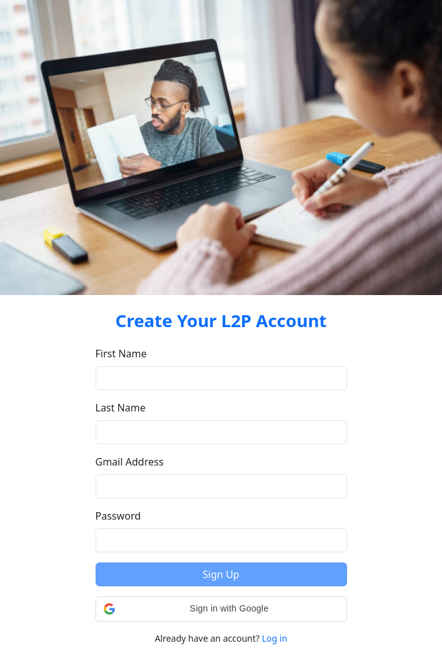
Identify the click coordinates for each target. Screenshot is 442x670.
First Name (121, 353)
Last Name (121, 408)
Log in (274, 638)
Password (118, 516)
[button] (221, 609)
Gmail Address (130, 462)
